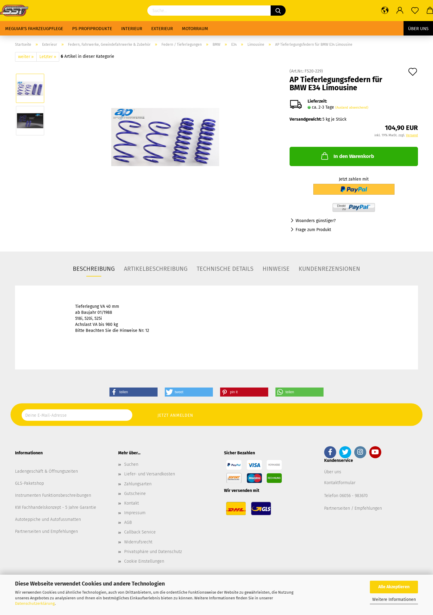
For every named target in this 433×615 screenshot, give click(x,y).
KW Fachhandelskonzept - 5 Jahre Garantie (55, 507)
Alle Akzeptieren (394, 586)
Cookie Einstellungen (144, 561)
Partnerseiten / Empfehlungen (353, 508)
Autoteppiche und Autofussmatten (48, 519)
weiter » (26, 56)
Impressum (135, 512)
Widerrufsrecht (138, 542)
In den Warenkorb (347, 156)
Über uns (418, 28)
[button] (133, 392)
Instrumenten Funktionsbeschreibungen (53, 495)
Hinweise (276, 268)
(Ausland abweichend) (351, 108)
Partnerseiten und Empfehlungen (46, 531)
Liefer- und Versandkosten (149, 474)
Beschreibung (94, 268)
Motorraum (195, 28)
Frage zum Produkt (313, 229)
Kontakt (131, 503)
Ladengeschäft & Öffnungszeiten (46, 471)
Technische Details (225, 268)
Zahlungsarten (138, 484)
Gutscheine (135, 493)
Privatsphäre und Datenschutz (153, 551)
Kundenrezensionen (329, 268)
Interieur (131, 28)
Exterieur (162, 28)
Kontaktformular (339, 482)
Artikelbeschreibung (156, 268)
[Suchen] (278, 10)
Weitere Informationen (394, 599)
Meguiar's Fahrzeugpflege (34, 28)
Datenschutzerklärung (35, 603)
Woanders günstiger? (316, 220)
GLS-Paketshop (29, 483)
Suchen (131, 464)
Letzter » (47, 56)
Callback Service (140, 532)
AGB (128, 522)
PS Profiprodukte (92, 28)
